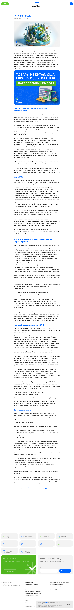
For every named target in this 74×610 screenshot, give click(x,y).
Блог (26, 602)
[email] (48, 573)
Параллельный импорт (30, 588)
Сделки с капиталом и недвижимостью (33, 593)
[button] (71, 3)
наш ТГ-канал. (28, 492)
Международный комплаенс (31, 597)
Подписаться (65, 573)
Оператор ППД (53, 591)
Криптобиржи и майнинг (30, 599)
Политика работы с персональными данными (59, 584)
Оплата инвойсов (29, 584)
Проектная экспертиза (30, 600)
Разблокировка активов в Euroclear (33, 595)
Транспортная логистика (30, 591)
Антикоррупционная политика (56, 586)
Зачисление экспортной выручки (32, 590)
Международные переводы (31, 586)
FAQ (26, 604)
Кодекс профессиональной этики (57, 590)
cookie (46, 602)
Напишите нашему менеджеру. (37, 489)
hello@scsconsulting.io (55, 608)
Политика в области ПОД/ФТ (56, 588)
